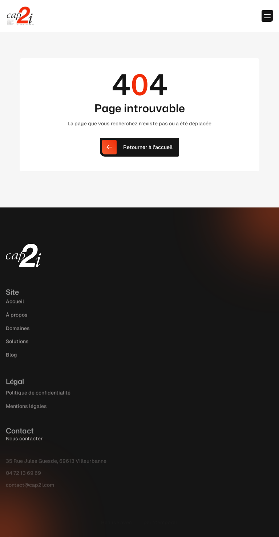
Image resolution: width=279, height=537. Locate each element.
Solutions (17, 350)
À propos (17, 323)
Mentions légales (26, 415)
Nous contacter (24, 438)
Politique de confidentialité (38, 401)
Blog (11, 363)
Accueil (15, 310)
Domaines (18, 336)
